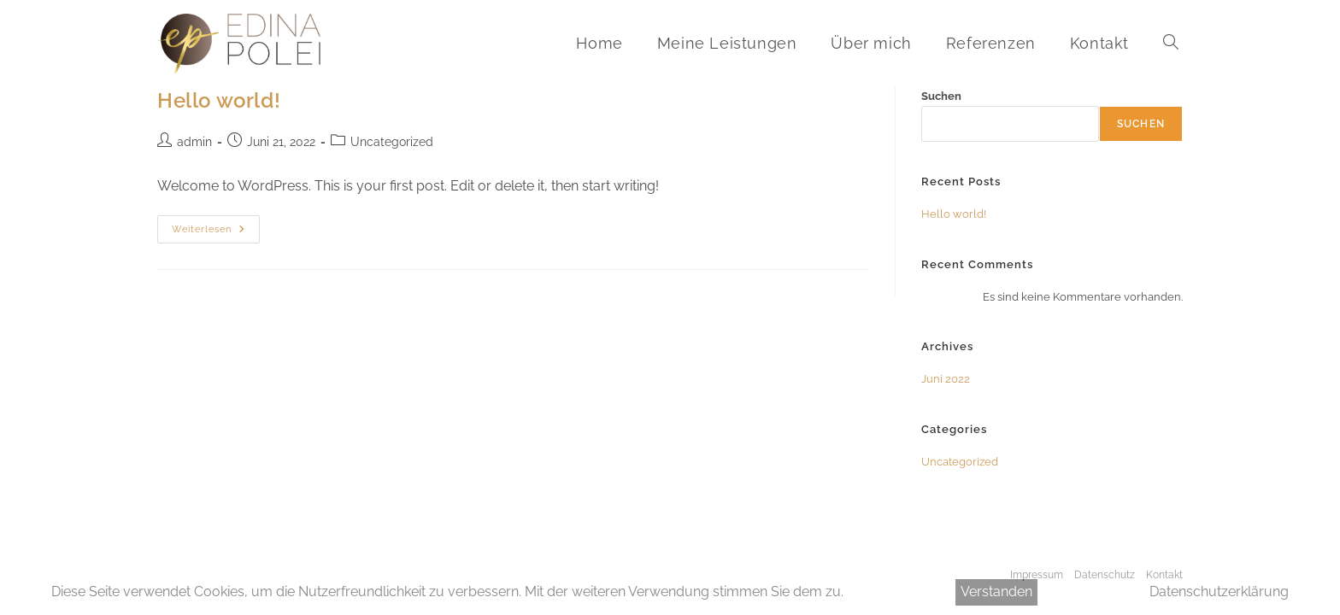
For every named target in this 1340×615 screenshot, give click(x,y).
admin (194, 142)
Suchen (941, 96)
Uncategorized (391, 142)
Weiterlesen (216, 233)
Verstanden (996, 591)
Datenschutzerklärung (1219, 591)
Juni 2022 (945, 378)
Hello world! (218, 100)
